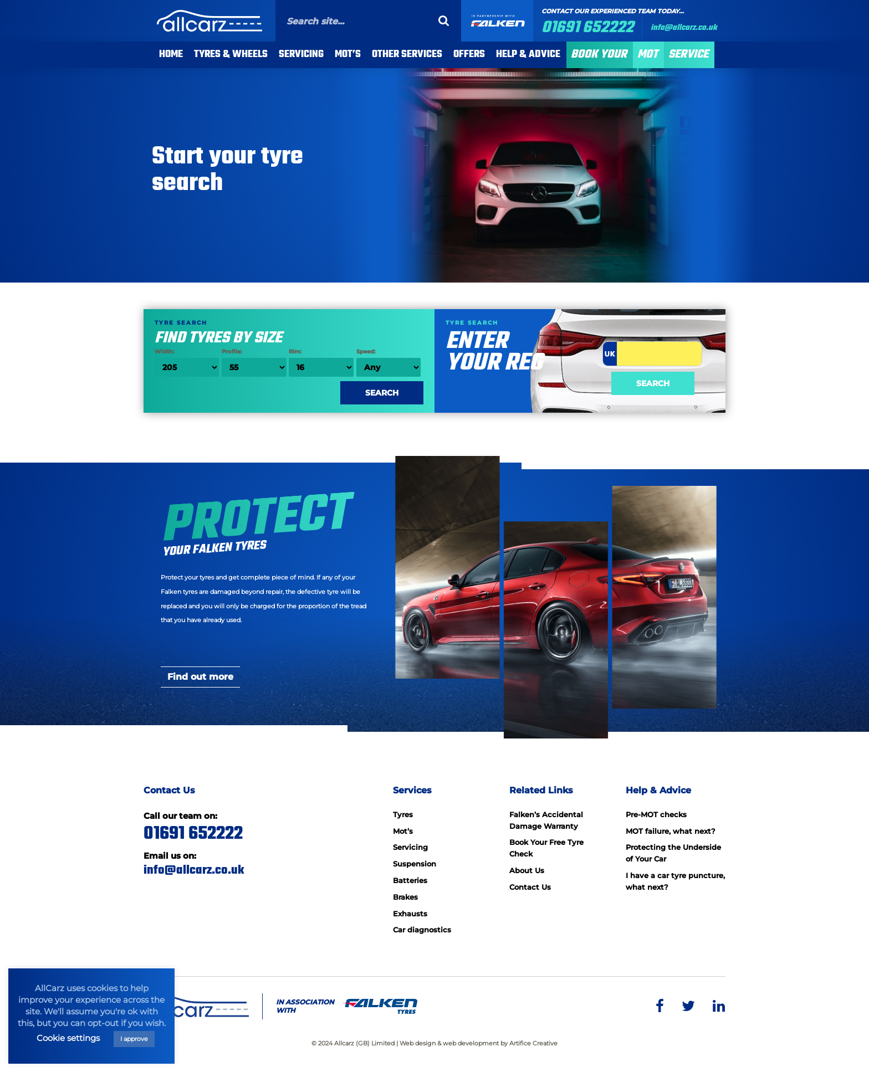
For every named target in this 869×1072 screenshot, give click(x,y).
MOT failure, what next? (670, 831)
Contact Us (530, 887)
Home (171, 55)
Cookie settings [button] (68, 1038)
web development (471, 1043)
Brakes (405, 897)
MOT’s (348, 55)
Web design (418, 1043)
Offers (469, 55)
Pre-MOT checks (656, 814)
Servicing (301, 55)
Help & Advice (528, 55)
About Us (526, 870)
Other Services (407, 55)
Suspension (414, 863)
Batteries (410, 880)
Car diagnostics (422, 929)
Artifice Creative (533, 1043)
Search (652, 383)
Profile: (254, 362)
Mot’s (403, 831)
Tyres (403, 814)
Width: (187, 362)
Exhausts (410, 913)
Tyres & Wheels (231, 55)
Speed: (388, 362)
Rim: (321, 362)
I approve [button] (134, 1039)
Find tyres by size (289, 330)
